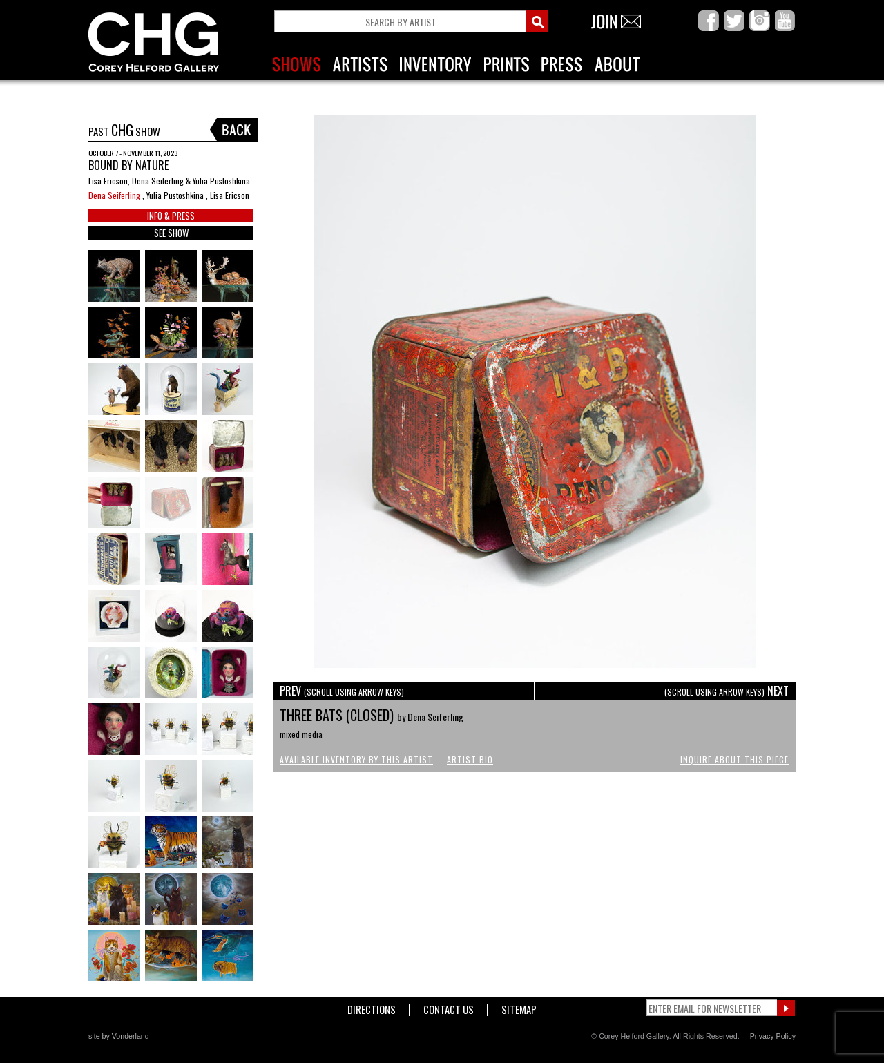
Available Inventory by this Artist (356, 759)
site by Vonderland (118, 1036)
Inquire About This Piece (734, 759)
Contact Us (448, 1006)
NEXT (726, 690)
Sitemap (519, 1006)
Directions (371, 1006)
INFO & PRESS (171, 215)
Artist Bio (470, 759)
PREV (342, 690)
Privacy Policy (773, 1036)
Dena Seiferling (115, 195)
